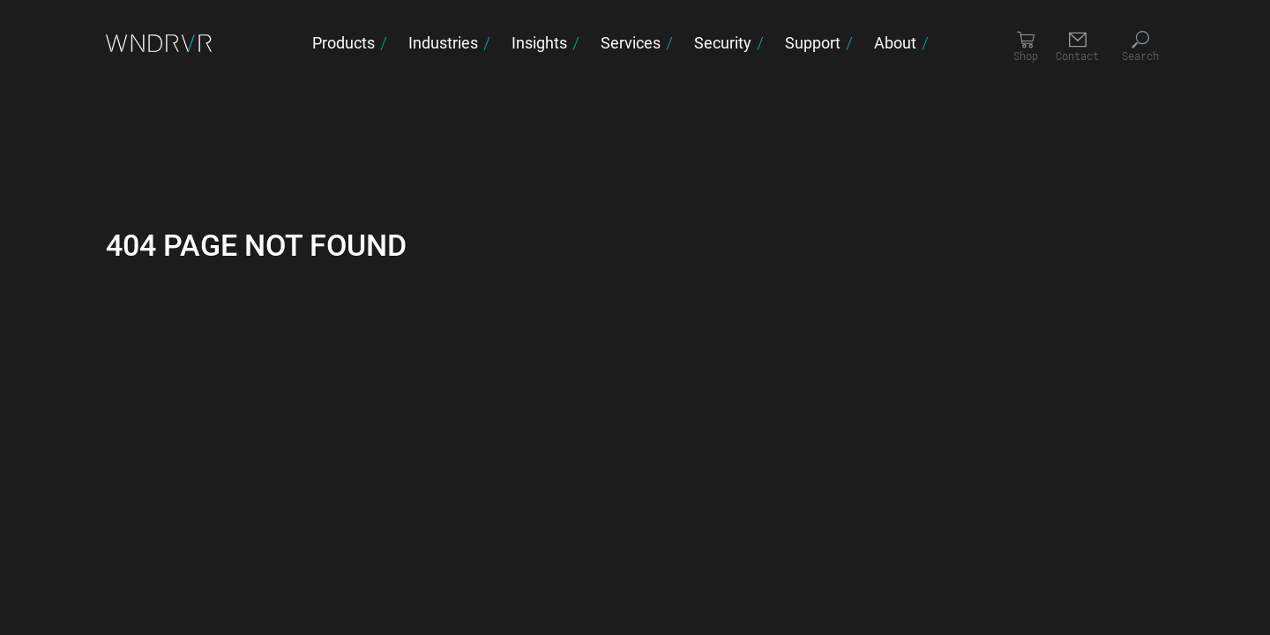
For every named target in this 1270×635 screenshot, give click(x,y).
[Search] (1140, 47)
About (895, 42)
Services (631, 42)
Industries (443, 42)
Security (722, 42)
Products (343, 42)
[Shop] (1025, 47)
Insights (539, 42)
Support (812, 42)
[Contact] (1077, 47)
